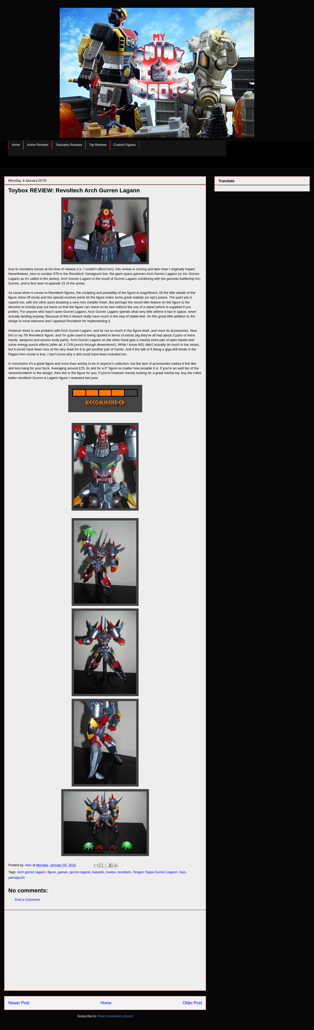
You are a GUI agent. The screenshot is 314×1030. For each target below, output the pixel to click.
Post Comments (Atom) (115, 1016)
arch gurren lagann (31, 872)
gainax (63, 872)
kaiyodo (98, 872)
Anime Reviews (38, 145)
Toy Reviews (97, 145)
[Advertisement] (105, 950)
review (110, 872)
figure (51, 872)
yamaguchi (16, 877)
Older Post (192, 1003)
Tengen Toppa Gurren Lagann (155, 872)
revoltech (124, 872)
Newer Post (18, 1003)
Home (16, 145)
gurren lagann (80, 872)
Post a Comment (27, 900)
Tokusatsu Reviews (69, 145)
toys (182, 872)
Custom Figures (125, 145)
